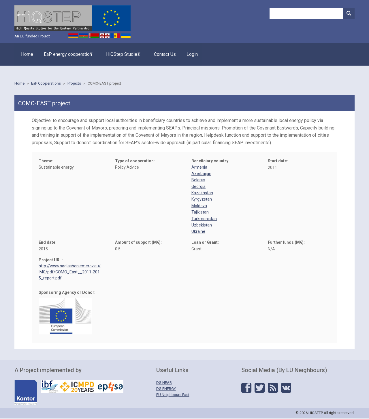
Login (208, 56)
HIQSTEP (72, 22)
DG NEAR (164, 383)
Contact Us (178, 56)
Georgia (198, 187)
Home (27, 56)
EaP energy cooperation (71, 56)
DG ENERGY (166, 389)
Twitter (260, 389)
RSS (273, 389)
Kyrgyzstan (201, 200)
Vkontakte (286, 389)
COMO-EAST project (104, 84)
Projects (74, 84)
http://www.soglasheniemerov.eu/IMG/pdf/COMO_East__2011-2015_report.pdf (70, 272)
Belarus (198, 180)
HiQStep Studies (131, 56)
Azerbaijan (201, 174)
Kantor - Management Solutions (25, 393)
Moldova (199, 206)
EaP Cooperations (46, 84)
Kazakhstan (202, 193)
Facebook (246, 389)
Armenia (199, 167)
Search (349, 13)
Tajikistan (200, 213)
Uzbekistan (201, 226)
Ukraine (198, 232)
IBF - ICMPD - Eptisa (82, 387)
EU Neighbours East (172, 395)
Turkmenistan (204, 219)
